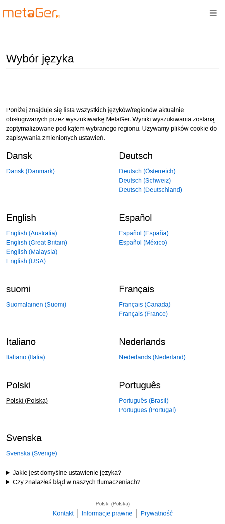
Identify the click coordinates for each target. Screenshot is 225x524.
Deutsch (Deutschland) (150, 189)
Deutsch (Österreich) (147, 171)
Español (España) (143, 233)
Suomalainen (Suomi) (36, 304)
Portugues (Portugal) (147, 410)
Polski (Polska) (113, 504)
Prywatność (157, 513)
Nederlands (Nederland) (152, 357)
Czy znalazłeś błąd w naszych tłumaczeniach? (77, 482)
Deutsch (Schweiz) (145, 180)
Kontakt (63, 513)
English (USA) (26, 261)
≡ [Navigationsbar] (213, 12)
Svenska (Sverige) (31, 453)
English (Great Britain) (36, 242)
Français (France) (143, 313)
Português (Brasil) (143, 400)
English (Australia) (31, 233)
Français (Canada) (144, 304)
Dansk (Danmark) (30, 171)
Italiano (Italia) (25, 357)
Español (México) (143, 242)
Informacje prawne (107, 513)
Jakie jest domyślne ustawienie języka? (67, 472)
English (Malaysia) (31, 251)
